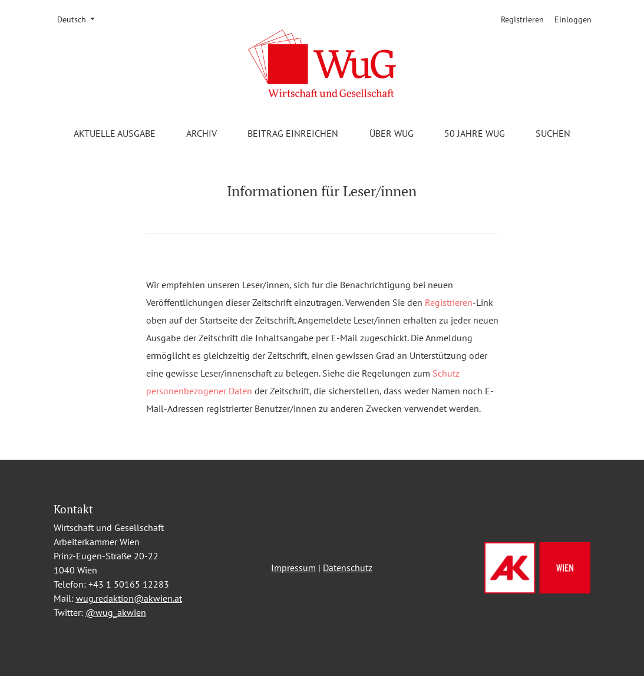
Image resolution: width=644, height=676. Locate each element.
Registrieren (522, 19)
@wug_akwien (115, 612)
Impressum (293, 567)
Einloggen (573, 19)
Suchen (553, 133)
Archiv (201, 133)
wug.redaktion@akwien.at (129, 598)
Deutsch (80, 19)
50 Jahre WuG (474, 133)
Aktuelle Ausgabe (115, 133)
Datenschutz (347, 567)
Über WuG (391, 133)
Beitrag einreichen (292, 133)
